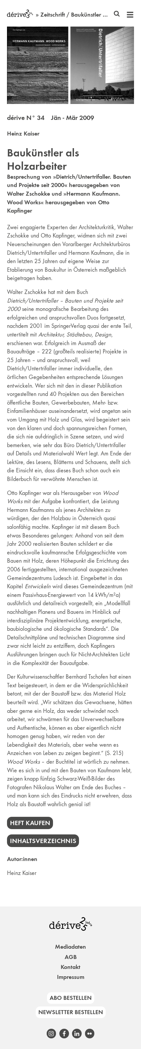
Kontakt (70, 967)
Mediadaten (70, 946)
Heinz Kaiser (23, 133)
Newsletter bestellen (70, 1012)
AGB (71, 957)
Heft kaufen (30, 823)
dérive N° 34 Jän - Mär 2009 (50, 118)
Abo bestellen (71, 997)
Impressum (70, 977)
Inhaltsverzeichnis (43, 841)
